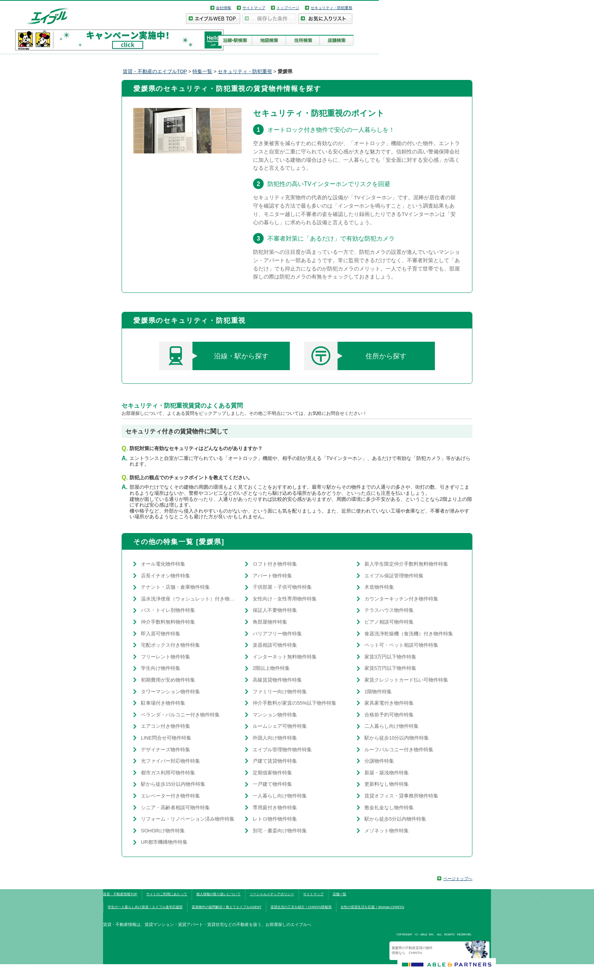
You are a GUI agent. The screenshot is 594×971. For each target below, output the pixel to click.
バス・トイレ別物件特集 (168, 610)
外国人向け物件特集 (275, 738)
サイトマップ (253, 8)
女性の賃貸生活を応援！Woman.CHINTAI (372, 907)
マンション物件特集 (275, 715)
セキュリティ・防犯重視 (331, 8)
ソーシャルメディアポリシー (272, 894)
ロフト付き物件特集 (275, 564)
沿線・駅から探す (214, 356)
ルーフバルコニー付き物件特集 (398, 749)
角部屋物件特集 (270, 622)
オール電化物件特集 (163, 564)
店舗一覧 (339, 894)
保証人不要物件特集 (275, 610)
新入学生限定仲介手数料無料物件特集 (406, 564)
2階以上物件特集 (271, 668)
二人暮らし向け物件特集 (391, 726)
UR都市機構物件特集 (164, 842)
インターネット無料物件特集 (285, 657)
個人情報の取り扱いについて (218, 894)
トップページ (288, 8)
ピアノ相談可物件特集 (389, 622)
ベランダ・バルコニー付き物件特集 (180, 715)
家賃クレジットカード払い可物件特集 (406, 680)
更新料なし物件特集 (386, 784)
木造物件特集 (379, 587)
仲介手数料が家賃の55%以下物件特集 (294, 703)
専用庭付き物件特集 (275, 807)
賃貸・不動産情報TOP (120, 894)
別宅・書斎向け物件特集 (280, 830)
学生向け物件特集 (160, 668)
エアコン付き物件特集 (165, 726)
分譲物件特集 (379, 761)
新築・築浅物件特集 (386, 773)
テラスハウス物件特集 (389, 610)
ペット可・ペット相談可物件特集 (401, 645)
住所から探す (355, 356)
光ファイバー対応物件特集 (170, 761)
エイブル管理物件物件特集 (282, 749)
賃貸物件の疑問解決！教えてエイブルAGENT (226, 907)
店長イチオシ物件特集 (165, 576)
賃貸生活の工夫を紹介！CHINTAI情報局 (300, 907)
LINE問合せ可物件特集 (166, 738)
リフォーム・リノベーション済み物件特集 (187, 819)
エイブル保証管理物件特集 (394, 576)
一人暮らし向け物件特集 (280, 796)
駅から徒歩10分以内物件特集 (396, 738)
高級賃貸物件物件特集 (277, 680)
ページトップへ (457, 878)
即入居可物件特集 (160, 633)
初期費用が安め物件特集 (168, 680)
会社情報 (223, 8)
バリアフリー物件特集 (277, 633)
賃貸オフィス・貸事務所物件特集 (401, 796)
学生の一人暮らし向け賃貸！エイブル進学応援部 (145, 907)
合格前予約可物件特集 (389, 715)
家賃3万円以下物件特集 (390, 657)
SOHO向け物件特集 (163, 830)
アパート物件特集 (272, 576)
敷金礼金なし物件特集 (389, 807)
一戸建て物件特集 (272, 784)
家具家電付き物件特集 (389, 703)
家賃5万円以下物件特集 (390, 668)
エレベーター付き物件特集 (170, 796)
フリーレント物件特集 (165, 657)
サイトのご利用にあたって (166, 894)
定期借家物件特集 (272, 773)
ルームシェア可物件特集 (280, 726)
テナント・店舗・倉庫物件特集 (175, 587)
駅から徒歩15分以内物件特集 (173, 784)
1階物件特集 (378, 691)
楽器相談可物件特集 (275, 645)
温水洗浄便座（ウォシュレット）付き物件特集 (189, 599)
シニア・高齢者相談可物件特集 (175, 807)
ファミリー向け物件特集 (280, 691)
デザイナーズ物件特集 (165, 749)
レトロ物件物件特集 (275, 819)
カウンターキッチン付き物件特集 (401, 599)
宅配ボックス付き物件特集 (170, 645)
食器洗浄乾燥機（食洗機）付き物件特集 (408, 633)
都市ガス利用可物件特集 (168, 773)
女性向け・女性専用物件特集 (285, 599)
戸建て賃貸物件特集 (275, 761)
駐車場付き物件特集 (163, 703)
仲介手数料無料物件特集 (168, 622)
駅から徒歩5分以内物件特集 (395, 819)
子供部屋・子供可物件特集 (282, 587)
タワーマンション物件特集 (170, 691)
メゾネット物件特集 (386, 830)
